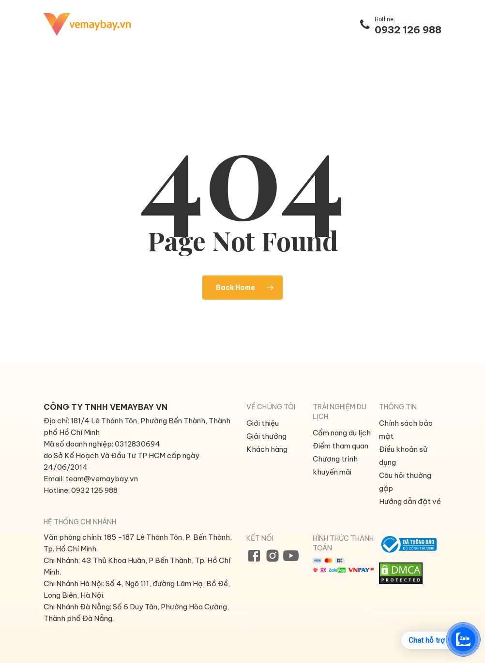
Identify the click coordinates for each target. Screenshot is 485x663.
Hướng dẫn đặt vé (410, 501)
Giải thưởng (266, 436)
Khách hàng (267, 449)
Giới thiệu (262, 423)
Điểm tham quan (340, 445)
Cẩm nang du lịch (342, 432)
